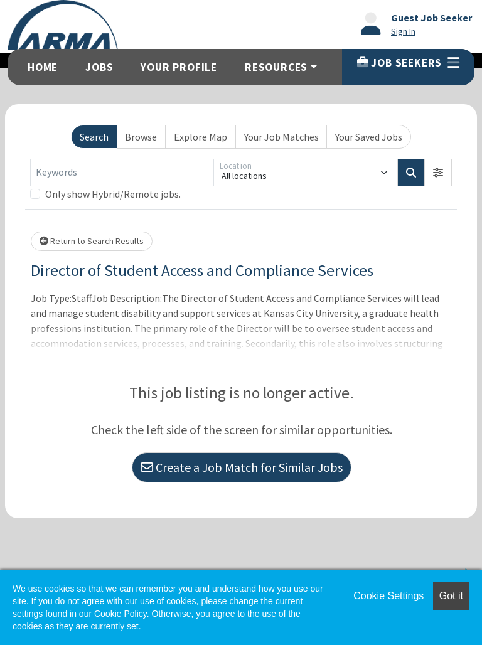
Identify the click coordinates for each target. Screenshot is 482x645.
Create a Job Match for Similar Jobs (242, 467)
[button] (438, 172)
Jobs (99, 67)
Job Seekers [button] (408, 63)
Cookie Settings (388, 595)
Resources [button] (276, 67)
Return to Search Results (92, 241)
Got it (451, 595)
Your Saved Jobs (368, 137)
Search (94, 137)
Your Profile (179, 67)
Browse (141, 137)
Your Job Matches (281, 137)
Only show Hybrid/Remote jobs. (113, 194)
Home (43, 67)
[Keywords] (121, 172)
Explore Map (200, 137)
